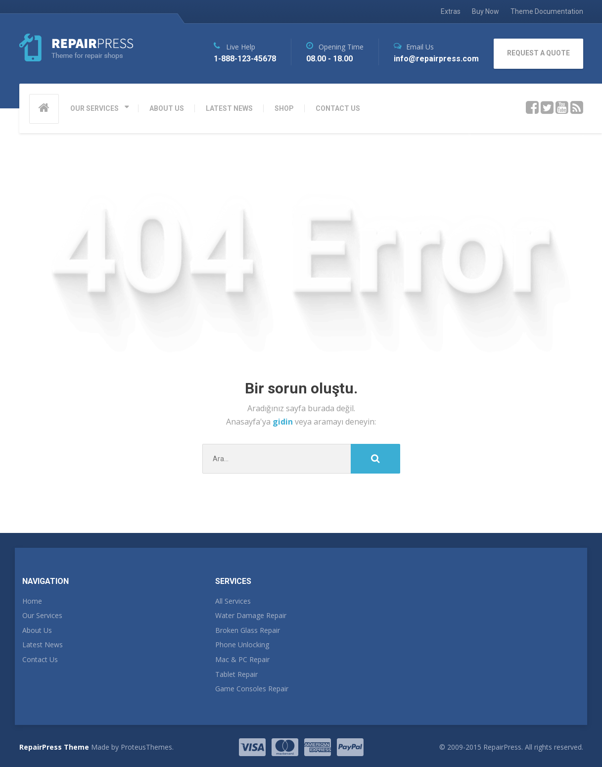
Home (32, 601)
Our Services (42, 615)
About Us (37, 630)
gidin (284, 421)
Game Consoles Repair (251, 688)
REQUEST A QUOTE (538, 53)
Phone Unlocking (242, 644)
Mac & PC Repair (242, 659)
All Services (233, 601)
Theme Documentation (546, 11)
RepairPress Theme (54, 747)
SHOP (284, 108)
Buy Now (485, 11)
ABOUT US (166, 108)
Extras (451, 11)
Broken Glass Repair (247, 630)
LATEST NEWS (229, 108)
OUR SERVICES (94, 108)
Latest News (42, 644)
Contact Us (40, 659)
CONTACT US (338, 108)
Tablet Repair (236, 674)
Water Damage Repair (250, 615)
